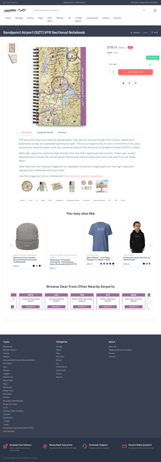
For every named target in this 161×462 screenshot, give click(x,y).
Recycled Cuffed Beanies (13, 401)
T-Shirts (6, 421)
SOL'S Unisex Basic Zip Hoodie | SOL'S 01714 (63, 256)
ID (37, 200)
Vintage (19, 18)
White (123, 200)
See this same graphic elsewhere (83, 176)
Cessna (105, 18)
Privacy (112, 353)
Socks (5, 408)
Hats (5, 367)
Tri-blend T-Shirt (93, 255)
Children (6, 357)
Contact (112, 357)
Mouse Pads (8, 380)
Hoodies (6, 370)
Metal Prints (8, 377)
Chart (31, 200)
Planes (30, 18)
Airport (22, 200)
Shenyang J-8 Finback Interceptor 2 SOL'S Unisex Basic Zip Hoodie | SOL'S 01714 (63, 262)
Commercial (92, 18)
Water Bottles (9, 431)
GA (69, 18)
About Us (112, 347)
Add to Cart (135, 72)
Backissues (7, 347)
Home (8, 18)
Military (60, 18)
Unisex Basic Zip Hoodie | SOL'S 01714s (18, 428)
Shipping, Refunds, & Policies (120, 350)
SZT (109, 200)
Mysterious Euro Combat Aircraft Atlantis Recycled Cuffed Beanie (25, 260)
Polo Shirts (7, 394)
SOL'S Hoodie (128, 255)
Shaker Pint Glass (10, 404)
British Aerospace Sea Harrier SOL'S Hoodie (137, 259)
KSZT (154, 33)
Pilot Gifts (49, 19)
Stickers (6, 414)
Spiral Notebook (99, 200)
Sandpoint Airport (73, 200)
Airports (117, 18)
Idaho (43, 200)
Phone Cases (8, 391)
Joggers (6, 374)
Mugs (5, 384)
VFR (116, 200)
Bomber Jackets (10, 350)
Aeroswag (33, 458)
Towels (6, 425)
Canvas (6, 353)
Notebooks (7, 387)
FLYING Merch (78, 19)
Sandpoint (59, 200)
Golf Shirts (7, 364)
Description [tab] (26, 132)
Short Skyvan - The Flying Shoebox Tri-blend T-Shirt (98, 259)
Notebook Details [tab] (45, 132)
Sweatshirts (8, 418)
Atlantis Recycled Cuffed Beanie (25, 255)
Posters (6, 397)
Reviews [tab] (62, 132)
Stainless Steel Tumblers (13, 411)
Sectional (86, 200)
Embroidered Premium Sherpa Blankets (19, 360)
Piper (40, 18)
